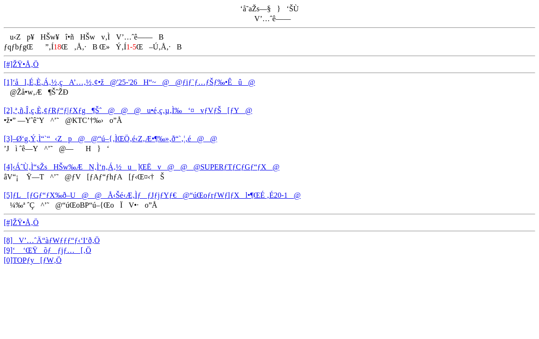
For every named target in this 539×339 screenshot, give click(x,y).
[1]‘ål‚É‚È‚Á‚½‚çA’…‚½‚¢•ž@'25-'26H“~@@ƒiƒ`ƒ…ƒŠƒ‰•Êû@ (129, 82)
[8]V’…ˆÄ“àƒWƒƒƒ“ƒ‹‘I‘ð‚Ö (52, 240)
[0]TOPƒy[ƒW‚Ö (33, 260)
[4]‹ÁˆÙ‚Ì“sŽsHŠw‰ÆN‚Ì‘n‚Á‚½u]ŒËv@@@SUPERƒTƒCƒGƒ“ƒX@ (141, 167)
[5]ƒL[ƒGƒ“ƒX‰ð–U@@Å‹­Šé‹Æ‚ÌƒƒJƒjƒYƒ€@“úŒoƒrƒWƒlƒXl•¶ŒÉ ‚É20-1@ (152, 195)
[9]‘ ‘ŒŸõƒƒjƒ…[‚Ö (47, 250)
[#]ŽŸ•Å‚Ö (21, 64)
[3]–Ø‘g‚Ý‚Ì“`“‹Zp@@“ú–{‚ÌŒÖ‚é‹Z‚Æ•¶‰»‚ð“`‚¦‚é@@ (110, 139)
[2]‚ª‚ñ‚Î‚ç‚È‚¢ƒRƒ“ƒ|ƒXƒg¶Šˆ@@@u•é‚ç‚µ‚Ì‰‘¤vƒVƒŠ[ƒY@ (128, 110)
